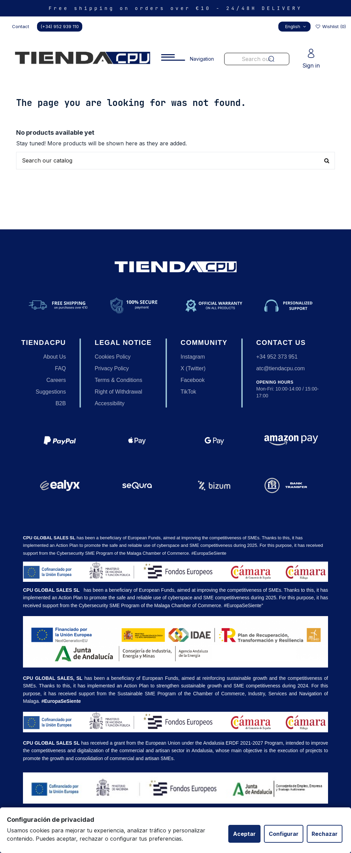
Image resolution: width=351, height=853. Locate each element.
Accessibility (109, 403)
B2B (61, 403)
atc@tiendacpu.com (280, 368)
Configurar (284, 833)
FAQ (60, 368)
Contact (20, 26)
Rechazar (325, 833)
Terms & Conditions (118, 380)
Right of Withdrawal (118, 392)
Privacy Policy (112, 368)
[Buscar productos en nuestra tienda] (175, 161)
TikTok (188, 392)
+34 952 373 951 (277, 357)
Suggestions (51, 392)
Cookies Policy (113, 357)
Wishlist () (330, 26)
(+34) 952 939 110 (59, 26)
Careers (56, 380)
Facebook (193, 380)
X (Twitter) (193, 368)
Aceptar (244, 833)
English (296, 26)
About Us (54, 357)
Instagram (193, 357)
